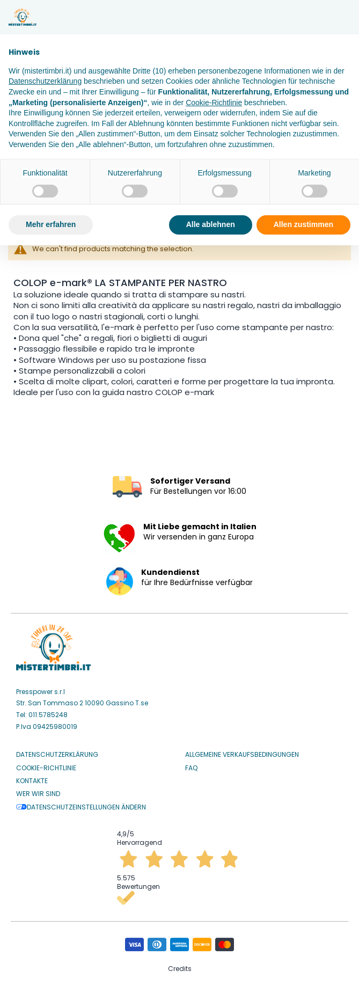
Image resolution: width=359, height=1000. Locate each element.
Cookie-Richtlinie (46, 768)
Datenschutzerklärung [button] (45, 81)
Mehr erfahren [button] (51, 224)
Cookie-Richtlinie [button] (214, 102)
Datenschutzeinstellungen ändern (81, 807)
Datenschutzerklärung (57, 754)
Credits (180, 968)
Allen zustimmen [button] (303, 224)
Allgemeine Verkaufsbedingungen (242, 754)
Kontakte (32, 781)
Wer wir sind (38, 794)
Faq (191, 768)
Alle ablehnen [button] (210, 224)
